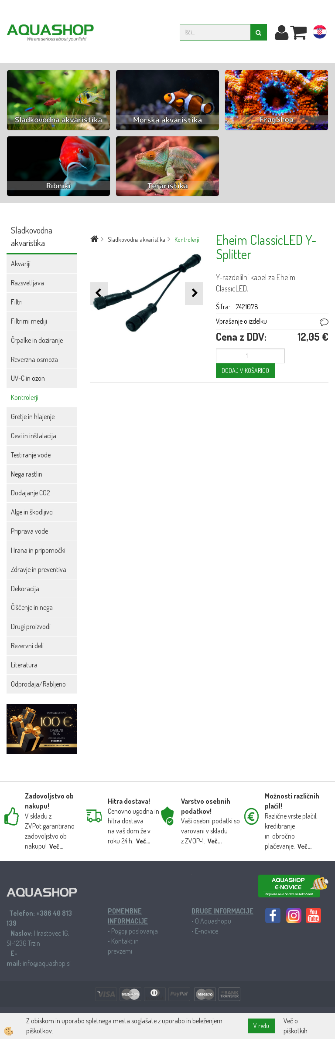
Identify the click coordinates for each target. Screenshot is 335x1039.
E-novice (206, 931)
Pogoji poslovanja (134, 931)
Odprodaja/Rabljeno (38, 684)
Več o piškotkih (296, 1025)
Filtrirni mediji (29, 321)
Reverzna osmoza (34, 359)
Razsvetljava (27, 282)
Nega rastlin (26, 474)
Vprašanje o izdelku (241, 321)
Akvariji (21, 263)
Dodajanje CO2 (30, 492)
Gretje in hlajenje (33, 416)
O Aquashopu (213, 921)
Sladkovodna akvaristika (136, 239)
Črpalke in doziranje (37, 340)
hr (319, 33)
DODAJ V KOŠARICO (245, 370)
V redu (261, 1025)
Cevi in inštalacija (33, 435)
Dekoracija (25, 588)
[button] (194, 293)
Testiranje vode (31, 454)
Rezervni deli (27, 645)
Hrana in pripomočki (38, 550)
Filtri (17, 302)
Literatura (24, 664)
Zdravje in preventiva (38, 569)
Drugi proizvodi (31, 626)
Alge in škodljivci (32, 512)
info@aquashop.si (47, 963)
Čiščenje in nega (32, 607)
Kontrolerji (24, 397)
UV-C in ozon (28, 378)
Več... (56, 846)
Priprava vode (29, 531)
